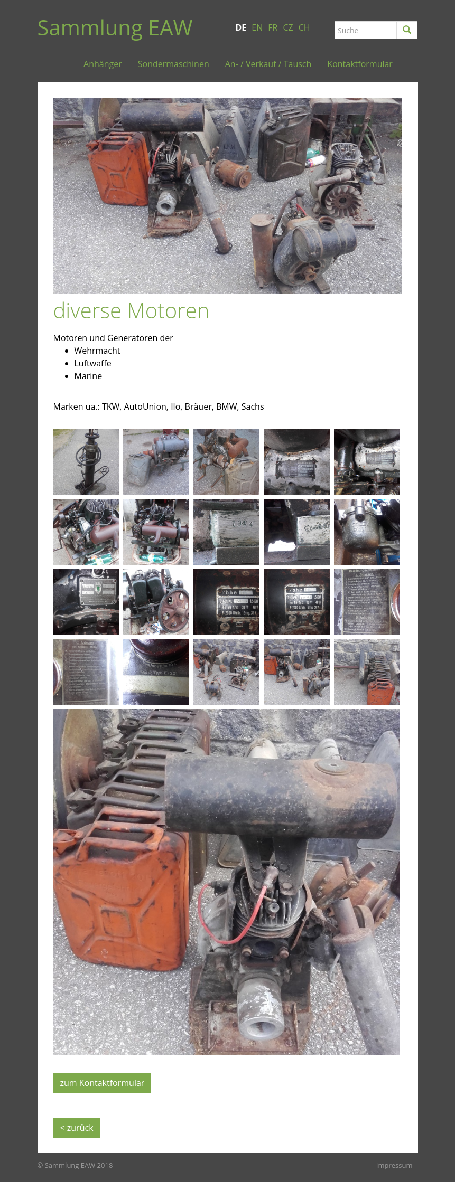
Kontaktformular (360, 64)
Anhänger (102, 64)
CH (304, 27)
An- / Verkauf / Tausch (268, 64)
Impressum (394, 1165)
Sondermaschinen (173, 64)
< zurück (77, 1127)
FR (272, 27)
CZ (288, 27)
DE (241, 27)
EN (257, 27)
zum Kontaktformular (102, 1083)
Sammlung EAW (115, 27)
